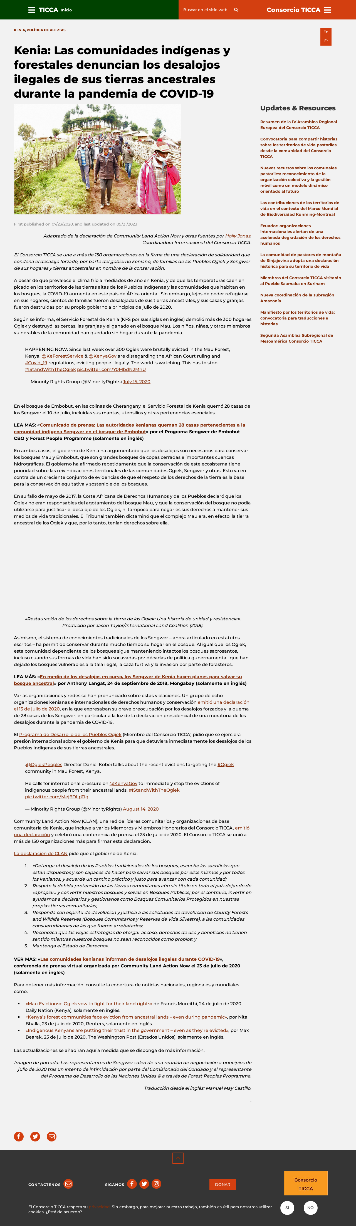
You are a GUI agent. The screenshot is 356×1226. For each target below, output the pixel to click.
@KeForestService (62, 356)
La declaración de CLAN (41, 853)
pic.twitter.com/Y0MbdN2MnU (111, 369)
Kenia (19, 30)
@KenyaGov (103, 356)
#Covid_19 (36, 362)
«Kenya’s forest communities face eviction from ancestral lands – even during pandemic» (126, 1017)
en (325, 32)
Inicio (66, 10)
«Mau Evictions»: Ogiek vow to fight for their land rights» (90, 1003)
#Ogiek (225, 764)
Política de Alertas (46, 30)
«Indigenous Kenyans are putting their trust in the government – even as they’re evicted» (127, 1030)
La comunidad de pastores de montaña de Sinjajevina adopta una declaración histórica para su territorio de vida (300, 260)
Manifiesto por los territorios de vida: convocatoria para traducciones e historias (297, 318)
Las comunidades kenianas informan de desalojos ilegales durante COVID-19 (130, 959)
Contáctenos (44, 1184)
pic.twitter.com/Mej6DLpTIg (56, 796)
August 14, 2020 (141, 809)
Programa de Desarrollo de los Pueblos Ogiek (70, 734)
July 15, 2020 (136, 381)
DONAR (222, 1184)
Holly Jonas (237, 236)
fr (326, 41)
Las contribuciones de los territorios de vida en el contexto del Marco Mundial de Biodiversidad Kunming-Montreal (299, 208)
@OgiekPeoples (44, 764)
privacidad (99, 1206)
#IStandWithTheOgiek (50, 369)
